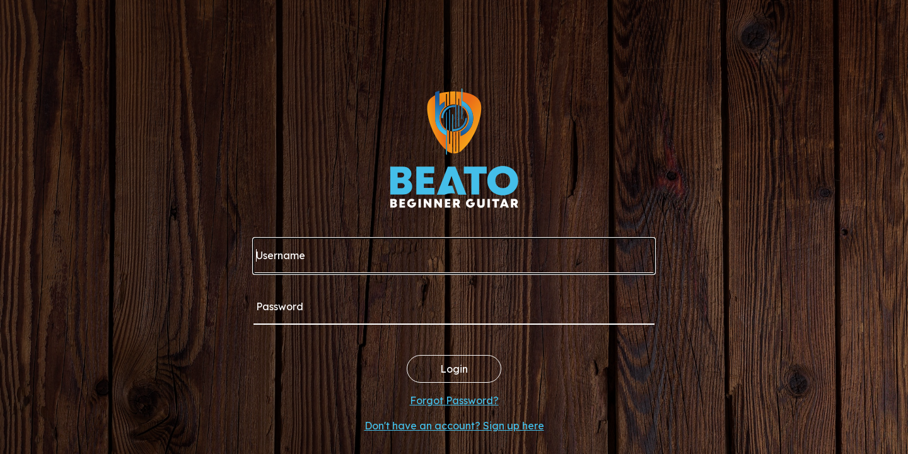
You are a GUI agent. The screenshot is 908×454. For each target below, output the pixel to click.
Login (454, 369)
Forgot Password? (454, 400)
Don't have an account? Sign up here (454, 425)
